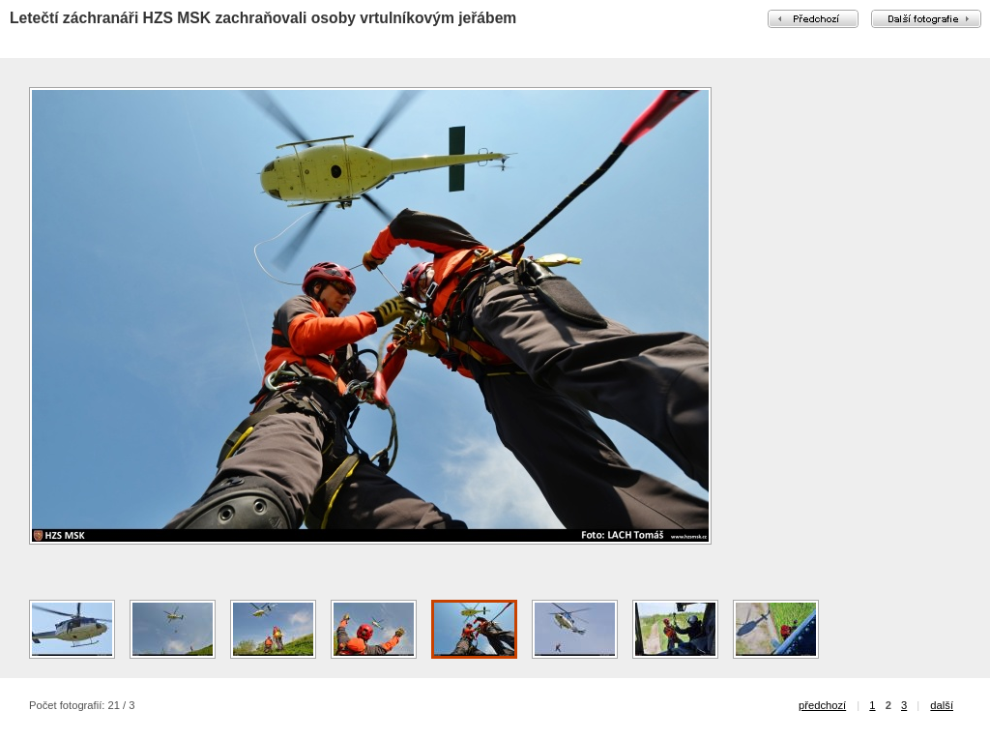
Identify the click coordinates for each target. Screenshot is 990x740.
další (941, 705)
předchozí (822, 705)
